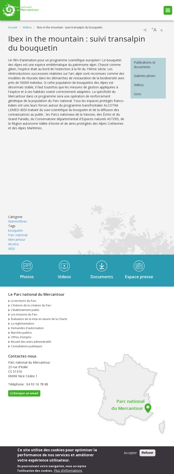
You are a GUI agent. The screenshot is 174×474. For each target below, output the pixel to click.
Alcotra (13, 244)
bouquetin (15, 230)
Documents (101, 276)
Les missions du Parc (24, 314)
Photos (27, 276)
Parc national (17, 235)
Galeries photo (144, 76)
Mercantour (16, 239)
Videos (64, 276)
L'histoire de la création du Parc (31, 305)
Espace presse (139, 276)
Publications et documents (144, 64)
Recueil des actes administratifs (31, 342)
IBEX (11, 248)
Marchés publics (21, 333)
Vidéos (27, 27)
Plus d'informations (68, 470)
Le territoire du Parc (23, 301)
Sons (137, 94)
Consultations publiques (26, 346)
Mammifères (17, 221)
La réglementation (22, 323)
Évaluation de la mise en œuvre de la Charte (39, 319)
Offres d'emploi (21, 337)
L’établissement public (25, 310)
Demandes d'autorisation (27, 328)
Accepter (130, 453)
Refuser (147, 452)
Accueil (12, 27)
